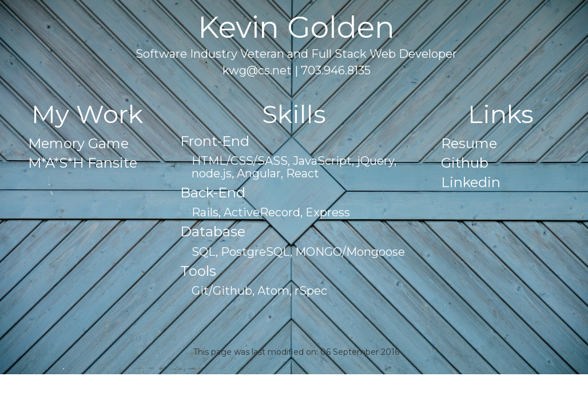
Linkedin (470, 182)
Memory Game (78, 143)
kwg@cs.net (257, 70)
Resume (469, 143)
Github (464, 162)
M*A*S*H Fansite (82, 162)
